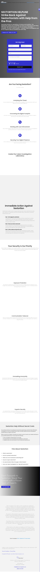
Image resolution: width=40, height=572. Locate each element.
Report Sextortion (30, 2)
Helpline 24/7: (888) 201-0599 (9, 32)
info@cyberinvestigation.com (20, 567)
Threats (13, 2)
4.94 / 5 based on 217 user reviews (23, 538)
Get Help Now (6, 487)
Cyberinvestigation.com (19, 554)
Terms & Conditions (6, 551)
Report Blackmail (23, 2)
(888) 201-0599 (20, 569)
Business (10, 2)
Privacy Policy (12, 551)
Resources (36, 2)
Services (18, 2)
